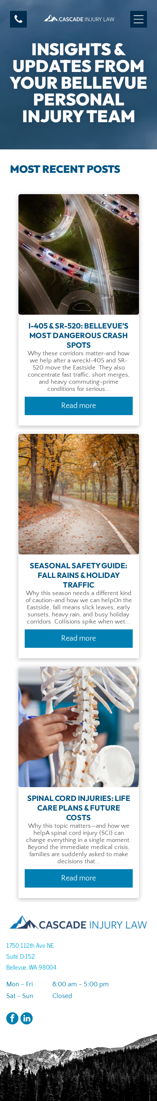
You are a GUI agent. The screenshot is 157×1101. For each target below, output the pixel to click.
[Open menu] (138, 19)
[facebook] (12, 1019)
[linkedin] (27, 1019)
